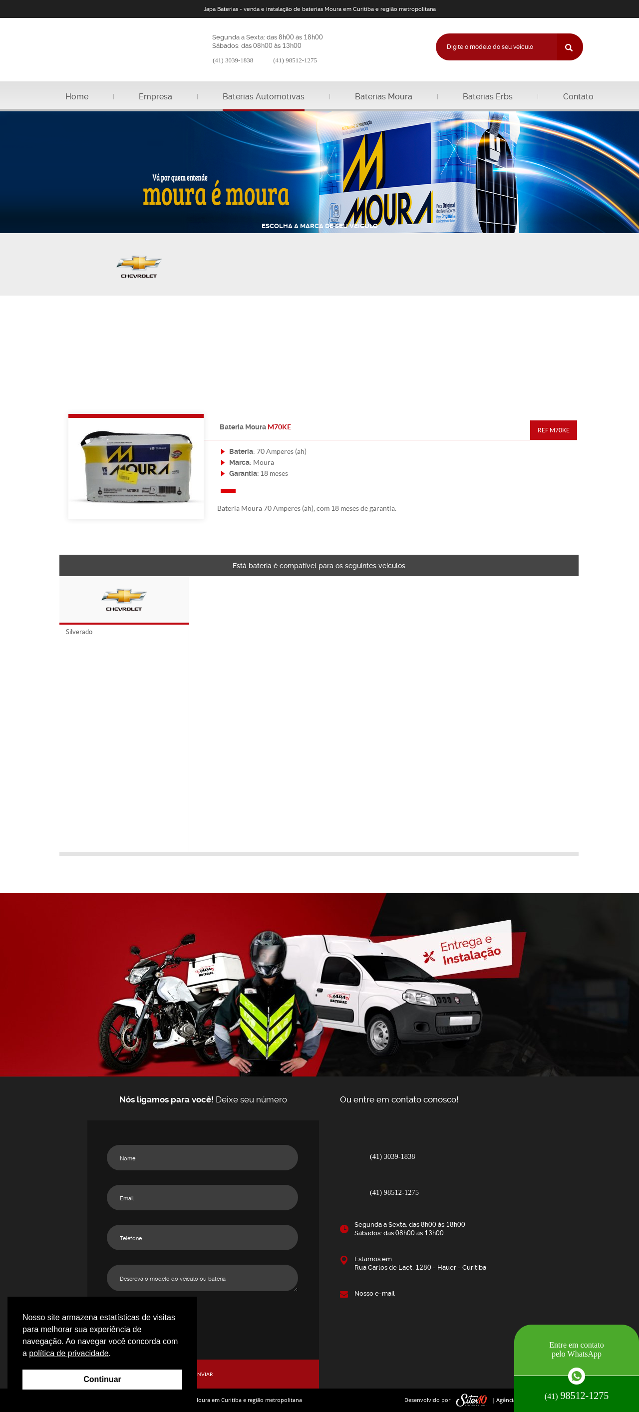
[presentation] (203, 1325)
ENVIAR (203, 1374)
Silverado (79, 632)
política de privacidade (68, 1353)
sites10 (472, 1400)
